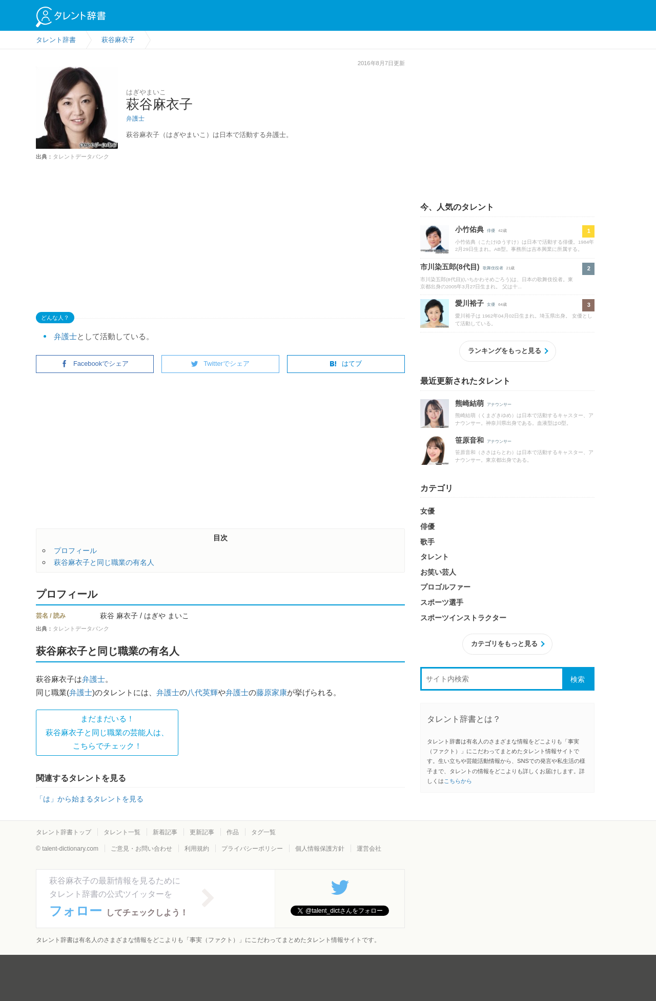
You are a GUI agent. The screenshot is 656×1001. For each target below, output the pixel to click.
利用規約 (196, 848)
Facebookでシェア (95, 363)
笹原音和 (469, 440)
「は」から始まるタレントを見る (90, 799)
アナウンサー (499, 404)
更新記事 (202, 832)
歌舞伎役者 (493, 268)
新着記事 (165, 832)
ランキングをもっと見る (504, 351)
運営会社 (369, 848)
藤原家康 (271, 692)
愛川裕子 (469, 303)
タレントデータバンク (81, 156)
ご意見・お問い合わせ (141, 848)
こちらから (458, 781)
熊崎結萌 (469, 403)
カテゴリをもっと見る (504, 643)
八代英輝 (202, 692)
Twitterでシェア (220, 363)
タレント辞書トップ (63, 832)
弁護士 (135, 118)
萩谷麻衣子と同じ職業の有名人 (104, 562)
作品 (233, 832)
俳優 (491, 230)
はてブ (346, 363)
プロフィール (75, 550)
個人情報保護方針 (319, 848)
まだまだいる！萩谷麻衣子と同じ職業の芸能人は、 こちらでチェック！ (107, 732)
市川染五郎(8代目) (450, 267)
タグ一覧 (263, 832)
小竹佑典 (469, 229)
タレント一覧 (122, 832)
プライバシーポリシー (252, 848)
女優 (491, 304)
